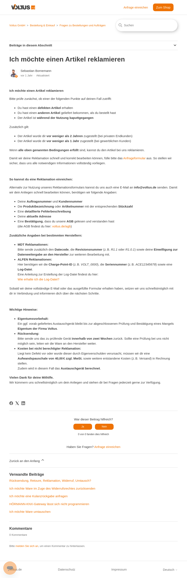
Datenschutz (66, 569)
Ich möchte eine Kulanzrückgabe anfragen (38, 496)
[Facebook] (11, 403)
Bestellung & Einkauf (42, 25)
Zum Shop (163, 7)
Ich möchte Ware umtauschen (30, 511)
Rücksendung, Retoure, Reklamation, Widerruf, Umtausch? (50, 480)
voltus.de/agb (61, 226)
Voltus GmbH (17, 25)
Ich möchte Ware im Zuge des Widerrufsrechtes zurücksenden (52, 488)
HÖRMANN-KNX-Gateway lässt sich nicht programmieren (49, 504)
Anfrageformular (134, 158)
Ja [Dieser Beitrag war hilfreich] (82, 426)
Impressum (119, 569)
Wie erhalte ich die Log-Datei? (38, 279)
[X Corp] (17, 403)
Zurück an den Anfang (27, 460)
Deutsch (170, 569)
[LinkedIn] (23, 403)
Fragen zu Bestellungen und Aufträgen (83, 25)
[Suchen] (146, 25)
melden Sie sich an (27, 546)
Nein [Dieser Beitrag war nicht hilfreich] (104, 426)
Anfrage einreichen (136, 7)
